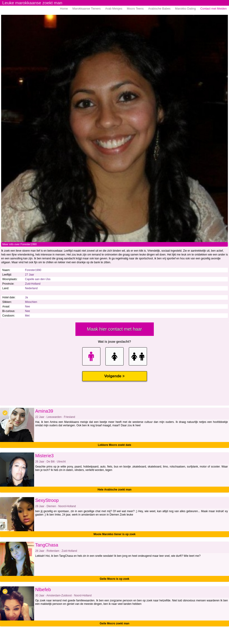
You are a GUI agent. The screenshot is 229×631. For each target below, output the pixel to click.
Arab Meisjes (113, 8)
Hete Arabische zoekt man (115, 489)
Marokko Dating (185, 8)
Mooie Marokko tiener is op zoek (115, 534)
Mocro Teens (135, 8)
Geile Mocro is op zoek (114, 578)
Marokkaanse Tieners (86, 8)
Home (64, 8)
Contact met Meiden (213, 8)
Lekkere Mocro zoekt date (114, 445)
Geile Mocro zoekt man (114, 623)
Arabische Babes (159, 8)
